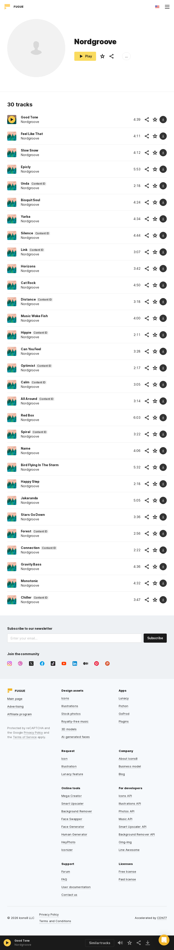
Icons (65, 698)
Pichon (123, 706)
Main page (14, 698)
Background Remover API (137, 834)
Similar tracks (99, 943)
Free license (127, 871)
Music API (125, 819)
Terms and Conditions (55, 921)
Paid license (127, 879)
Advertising (15, 706)
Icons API (125, 796)
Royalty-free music (74, 721)
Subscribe (155, 638)
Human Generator (74, 834)
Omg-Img (125, 842)
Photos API (126, 811)
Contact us (69, 894)
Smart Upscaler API (132, 826)
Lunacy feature (72, 774)
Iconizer (67, 850)
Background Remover (76, 811)
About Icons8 (128, 758)
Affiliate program (19, 714)
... (126, 56)
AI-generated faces (75, 737)
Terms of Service (25, 737)
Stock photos (71, 713)
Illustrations (69, 706)
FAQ (64, 879)
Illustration (69, 766)
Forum (65, 871)
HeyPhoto (68, 842)
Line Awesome (129, 850)
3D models (69, 729)
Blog (122, 774)
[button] (164, 940)
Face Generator (72, 826)
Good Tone (21, 940)
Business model (130, 766)
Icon (64, 758)
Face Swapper (71, 819)
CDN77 (162, 918)
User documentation (76, 887)
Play (85, 56)
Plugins (124, 721)
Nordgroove (22, 944)
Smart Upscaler (72, 803)
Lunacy (124, 698)
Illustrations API (130, 803)
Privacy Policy (33, 732)
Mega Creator (71, 796)
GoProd (124, 713)
